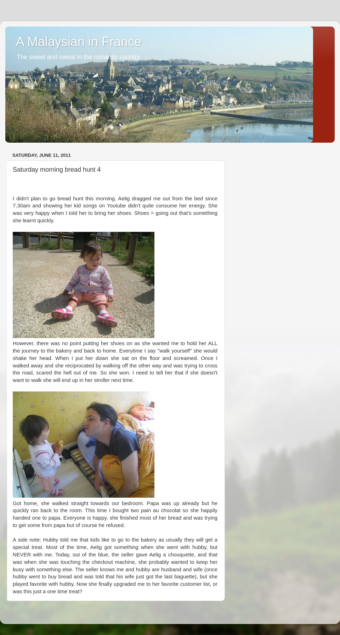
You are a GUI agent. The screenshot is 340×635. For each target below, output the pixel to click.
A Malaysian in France (78, 41)
